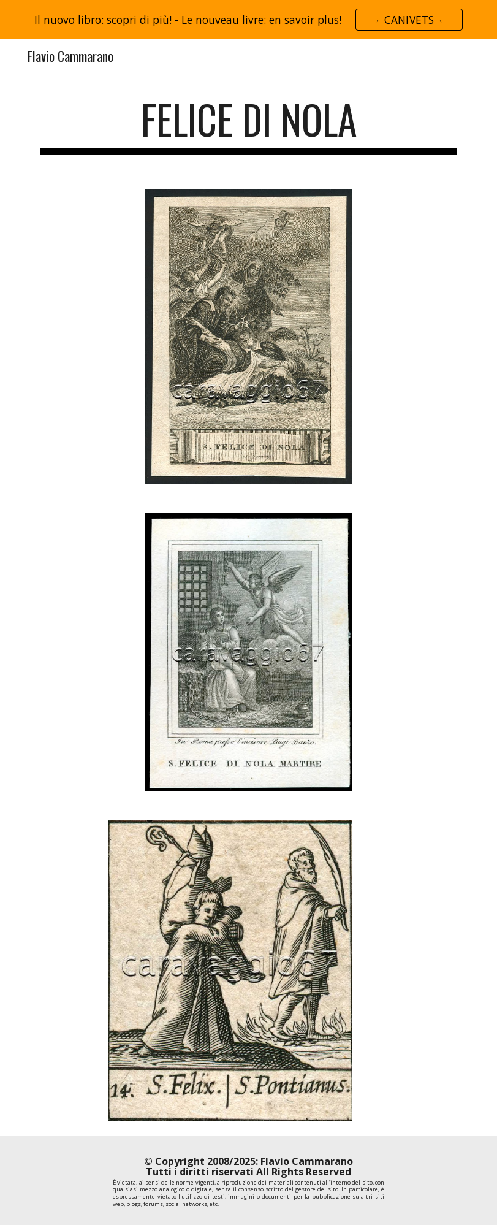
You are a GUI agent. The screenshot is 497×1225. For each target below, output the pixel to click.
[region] (248, 19)
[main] (248, 125)
